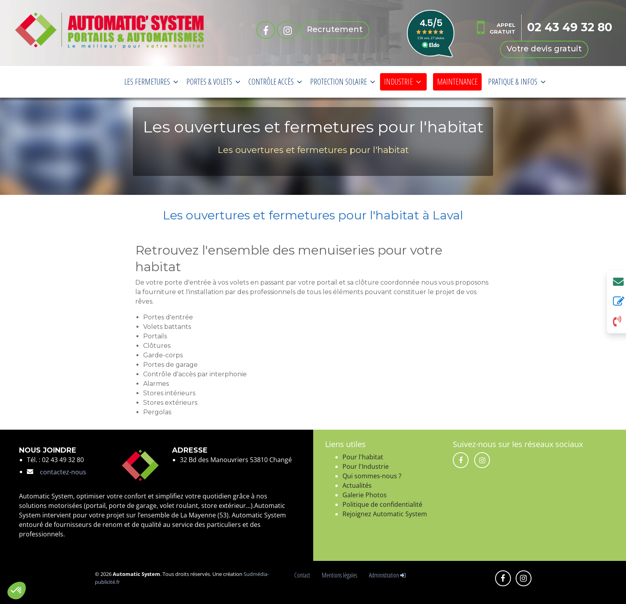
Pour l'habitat (362, 457)
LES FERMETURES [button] (151, 81)
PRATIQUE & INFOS (517, 81)
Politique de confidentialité (382, 504)
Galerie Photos (364, 495)
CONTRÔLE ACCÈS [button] (275, 81)
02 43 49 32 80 (570, 27)
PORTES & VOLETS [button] (213, 81)
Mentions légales (340, 575)
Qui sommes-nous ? (371, 476)
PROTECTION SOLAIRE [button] (342, 81)
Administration (387, 575)
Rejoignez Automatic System (384, 514)
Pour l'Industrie (365, 466)
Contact (303, 575)
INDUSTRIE (402, 81)
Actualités (357, 485)
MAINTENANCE (457, 81)
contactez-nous (63, 472)
